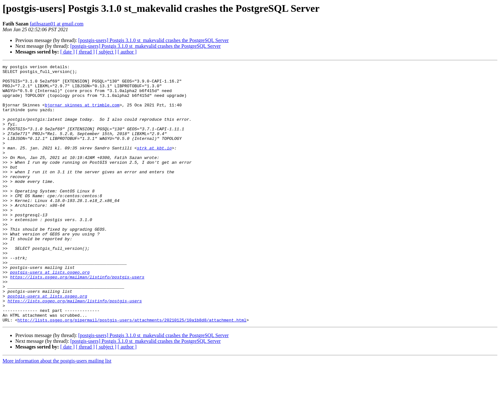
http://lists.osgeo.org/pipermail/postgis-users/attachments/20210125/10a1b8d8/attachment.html (132, 371)
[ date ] (67, 51)
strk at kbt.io (154, 165)
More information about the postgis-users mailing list (57, 412)
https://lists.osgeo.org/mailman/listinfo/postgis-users (77, 320)
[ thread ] (85, 51)
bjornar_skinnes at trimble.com (82, 113)
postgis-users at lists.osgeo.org (50, 314)
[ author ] (127, 51)
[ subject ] (106, 51)
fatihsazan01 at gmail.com (56, 23)
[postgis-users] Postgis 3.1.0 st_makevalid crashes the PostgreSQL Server (153, 40)
